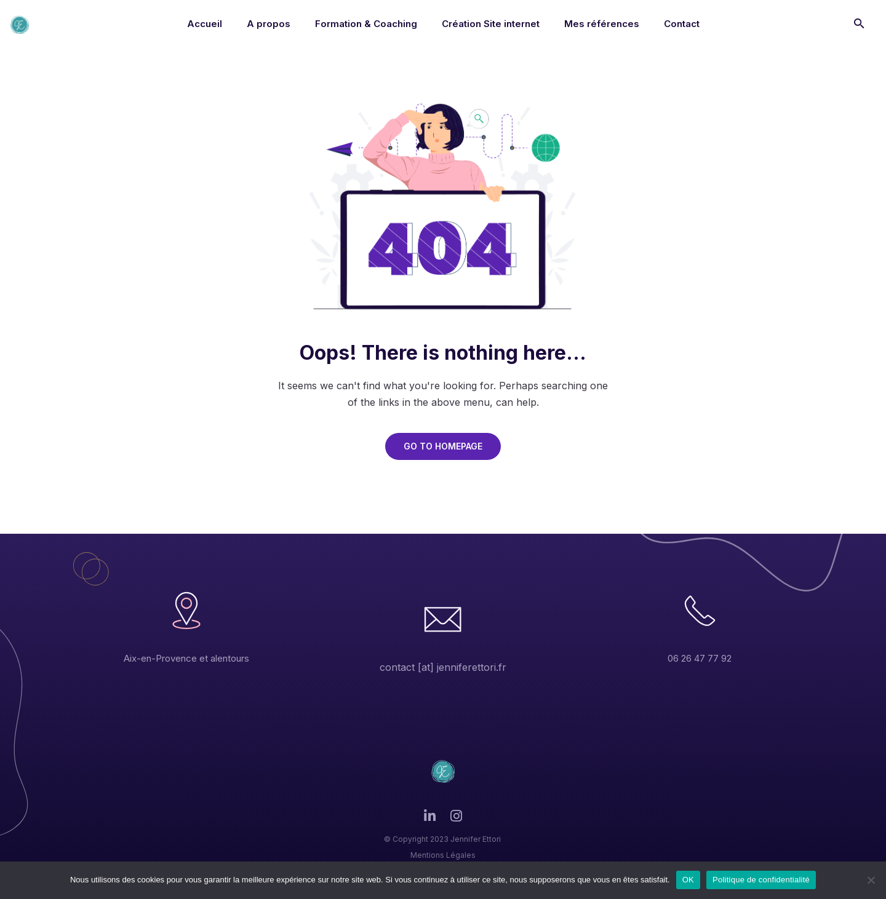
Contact (682, 24)
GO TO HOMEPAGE (443, 446)
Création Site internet (491, 24)
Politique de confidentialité (761, 879)
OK (688, 879)
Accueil (204, 24)
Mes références (601, 24)
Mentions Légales (443, 855)
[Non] (870, 880)
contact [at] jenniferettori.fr (443, 667)
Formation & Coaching (366, 24)
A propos (268, 24)
